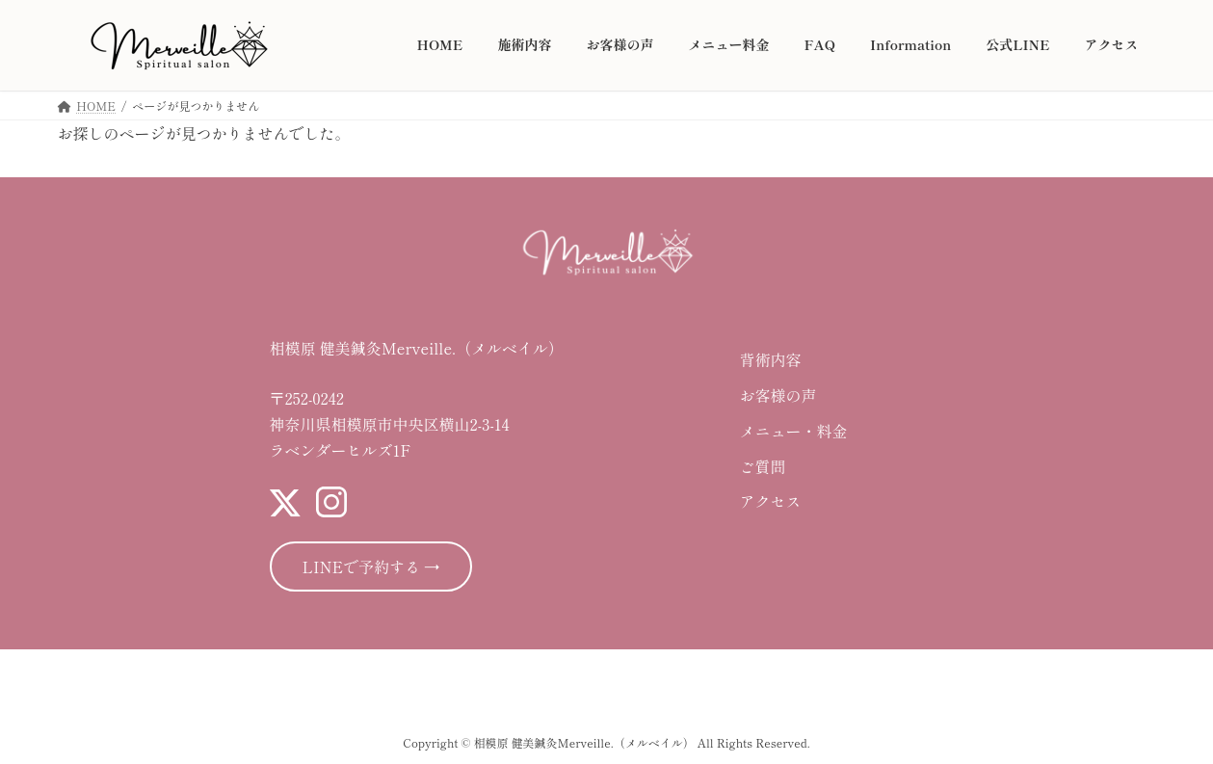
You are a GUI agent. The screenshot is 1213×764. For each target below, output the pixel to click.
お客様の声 (777, 395)
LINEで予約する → (371, 566)
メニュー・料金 (793, 430)
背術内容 (770, 359)
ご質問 (762, 466)
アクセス (770, 501)
